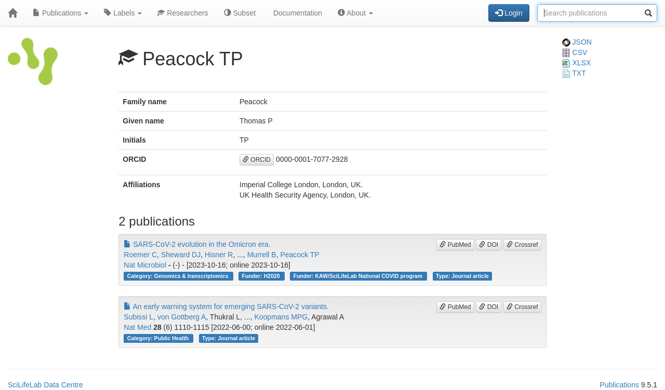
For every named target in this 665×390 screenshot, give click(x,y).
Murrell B (261, 254)
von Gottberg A (181, 317)
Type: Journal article (462, 276)
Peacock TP (299, 254)
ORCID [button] (257, 159)
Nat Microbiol (145, 265)
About (355, 13)
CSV (575, 52)
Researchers (182, 13)
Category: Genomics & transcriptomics (178, 276)
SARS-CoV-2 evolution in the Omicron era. (197, 244)
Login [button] (508, 13)
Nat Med (137, 327)
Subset (240, 13)
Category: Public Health (158, 338)
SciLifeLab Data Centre (45, 385)
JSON (577, 42)
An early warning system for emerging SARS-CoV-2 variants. (226, 306)
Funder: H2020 (262, 276)
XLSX (576, 63)
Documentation (296, 13)
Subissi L (138, 317)
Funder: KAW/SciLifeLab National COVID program (358, 276)
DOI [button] (488, 244)
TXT (574, 73)
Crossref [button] (522, 244)
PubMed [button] (455, 244)
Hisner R (219, 254)
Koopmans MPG (281, 317)
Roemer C (140, 254)
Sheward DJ (181, 254)
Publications (60, 13)
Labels (123, 13)
